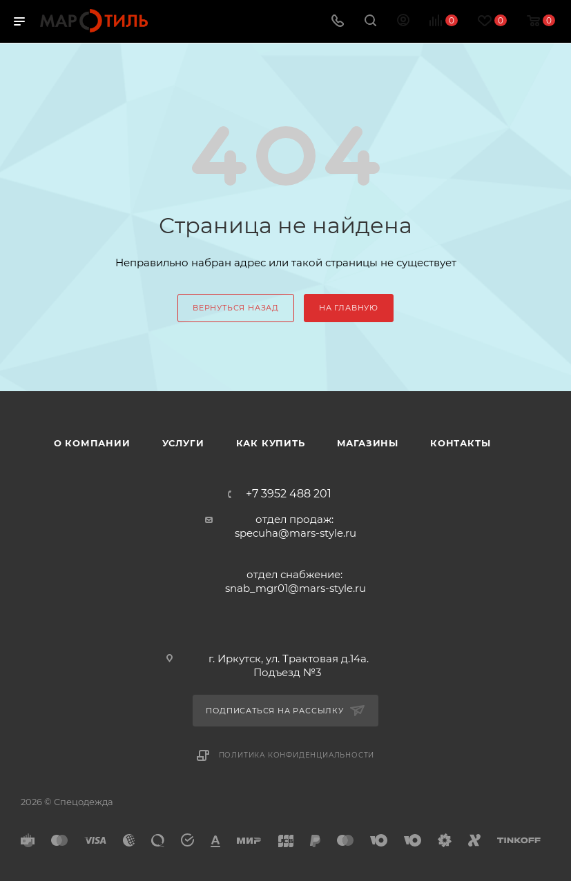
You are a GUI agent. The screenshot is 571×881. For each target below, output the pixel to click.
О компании (92, 442)
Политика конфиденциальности (297, 755)
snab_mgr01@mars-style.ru (295, 588)
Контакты (460, 442)
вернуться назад (236, 308)
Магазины (367, 442)
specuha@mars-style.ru (295, 533)
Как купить (270, 442)
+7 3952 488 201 (288, 493)
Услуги (183, 442)
